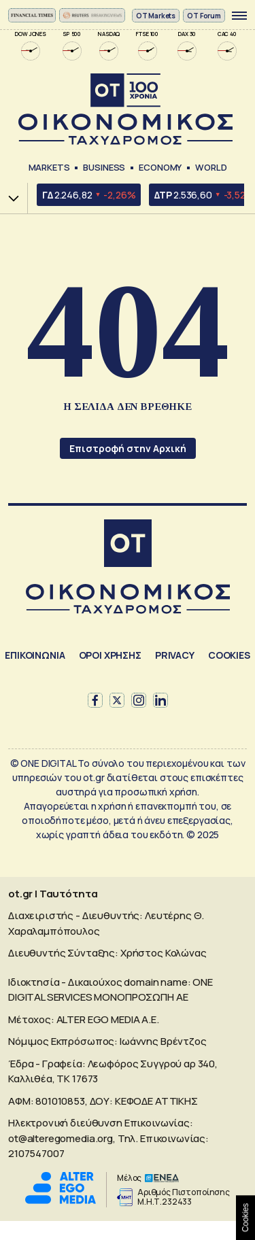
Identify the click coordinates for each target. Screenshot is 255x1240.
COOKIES (229, 655)
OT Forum (204, 15)
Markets (49, 167)
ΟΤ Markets (156, 15)
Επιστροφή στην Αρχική (127, 448)
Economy (160, 167)
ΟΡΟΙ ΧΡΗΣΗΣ (110, 655)
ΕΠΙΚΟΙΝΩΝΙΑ (35, 655)
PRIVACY (174, 655)
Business (104, 167)
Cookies (245, 1217)
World (210, 167)
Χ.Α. (9, 198)
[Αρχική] (128, 544)
